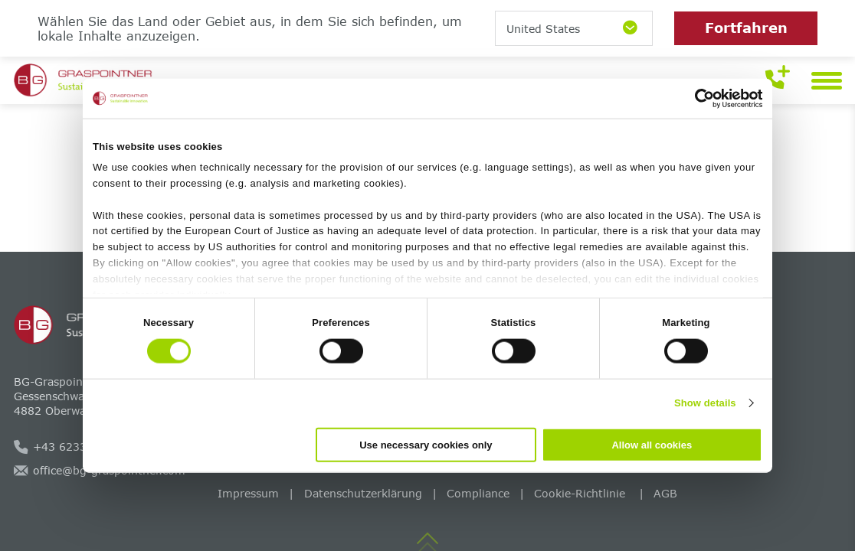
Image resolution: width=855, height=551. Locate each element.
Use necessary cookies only (425, 444)
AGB (665, 493)
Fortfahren (746, 27)
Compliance (478, 493)
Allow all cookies (651, 444)
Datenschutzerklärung (363, 493)
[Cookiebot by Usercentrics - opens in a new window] (695, 99)
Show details (705, 403)
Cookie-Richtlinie (581, 493)
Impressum (248, 493)
